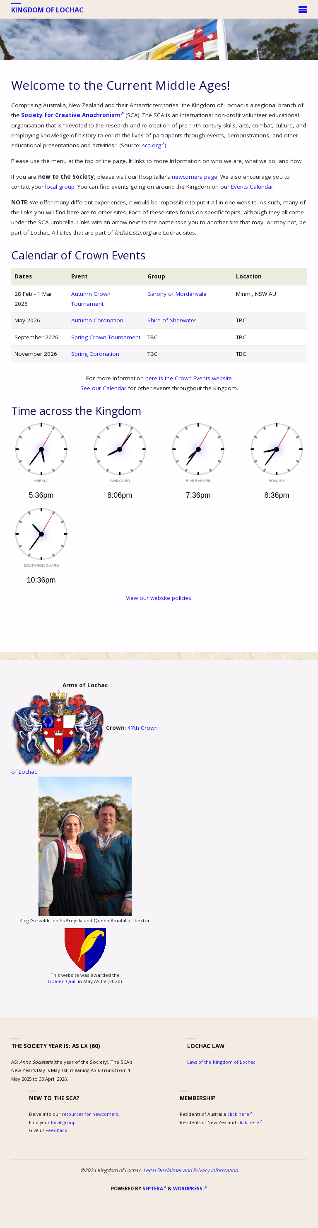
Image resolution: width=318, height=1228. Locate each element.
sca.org (153, 145)
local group (60, 186)
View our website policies (158, 598)
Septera (153, 1188)
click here (240, 1114)
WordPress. (190, 1188)
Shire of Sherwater (171, 320)
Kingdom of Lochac (47, 9)
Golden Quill (62, 981)
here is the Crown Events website (188, 378)
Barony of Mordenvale (177, 293)
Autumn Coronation (97, 320)
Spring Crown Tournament (105, 337)
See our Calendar (103, 388)
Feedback (56, 1130)
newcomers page (194, 176)
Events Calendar (252, 186)
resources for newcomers (90, 1114)
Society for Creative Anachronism (72, 115)
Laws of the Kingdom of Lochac (221, 1062)
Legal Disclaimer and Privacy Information (190, 1170)
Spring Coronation (95, 353)
